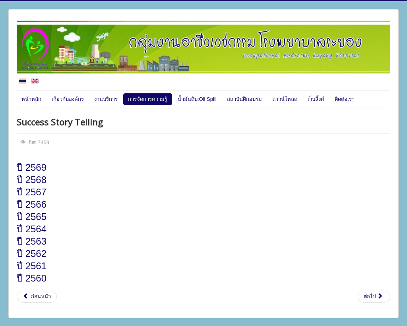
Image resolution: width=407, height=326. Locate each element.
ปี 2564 (32, 229)
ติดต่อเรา (345, 99)
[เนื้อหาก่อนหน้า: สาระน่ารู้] (37, 297)
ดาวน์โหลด (284, 99)
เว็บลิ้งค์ (316, 99)
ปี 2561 (32, 265)
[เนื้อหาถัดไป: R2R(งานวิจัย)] (374, 297)
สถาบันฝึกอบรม (244, 99)
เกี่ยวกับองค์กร (68, 99)
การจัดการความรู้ (147, 99)
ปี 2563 (34, 241)
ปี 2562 (32, 253)
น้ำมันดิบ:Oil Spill (197, 99)
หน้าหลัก (31, 99)
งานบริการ (106, 99)
